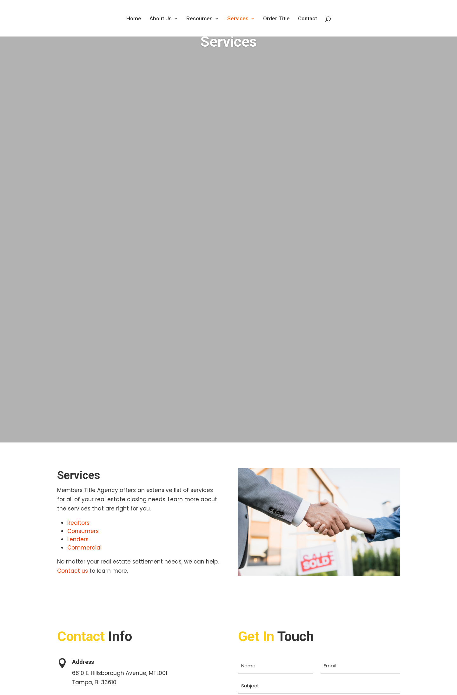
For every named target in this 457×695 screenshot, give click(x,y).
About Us (160, 19)
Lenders (78, 539)
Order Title (276, 19)
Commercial (84, 547)
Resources (199, 19)
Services (237, 19)
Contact (307, 19)
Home (133, 19)
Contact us (72, 571)
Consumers (83, 531)
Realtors (78, 523)
